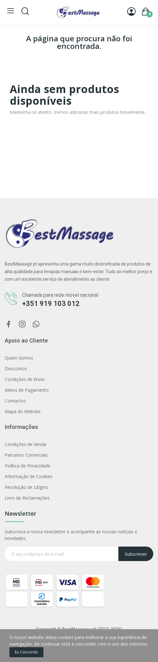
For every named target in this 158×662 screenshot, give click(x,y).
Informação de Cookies (29, 476)
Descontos (16, 369)
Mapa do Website (23, 411)
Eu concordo (26, 652)
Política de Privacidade (27, 466)
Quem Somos (19, 358)
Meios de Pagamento (27, 390)
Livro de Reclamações (27, 498)
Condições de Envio (25, 379)
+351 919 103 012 (51, 304)
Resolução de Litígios (26, 487)
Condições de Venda (25, 444)
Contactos (15, 401)
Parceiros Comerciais (26, 455)
